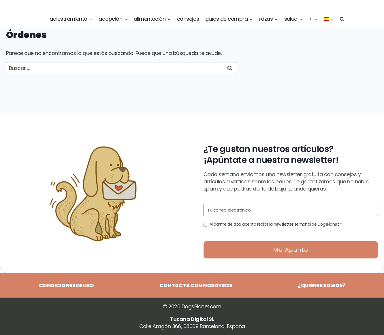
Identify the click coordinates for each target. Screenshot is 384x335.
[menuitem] (329, 19)
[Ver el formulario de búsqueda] (340, 18)
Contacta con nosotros (195, 285)
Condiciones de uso (66, 285)
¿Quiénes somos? (321, 285)
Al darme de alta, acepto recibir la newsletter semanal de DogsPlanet (276, 224)
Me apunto (290, 250)
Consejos (188, 18)
